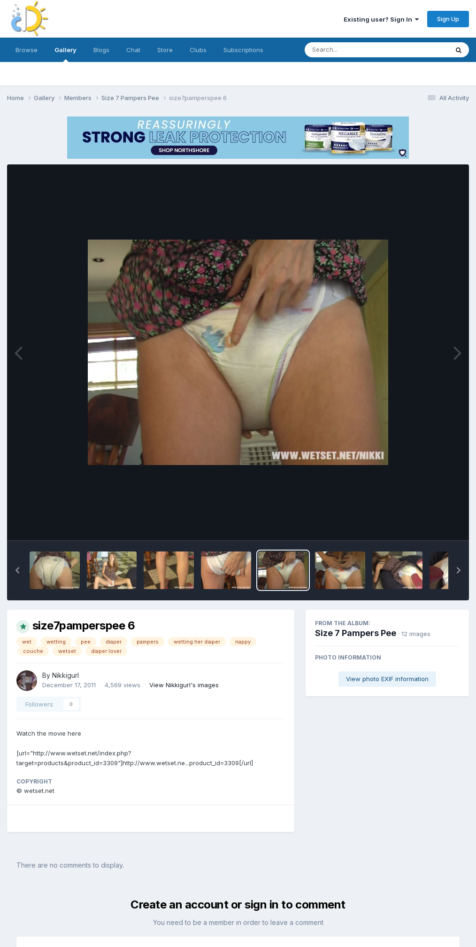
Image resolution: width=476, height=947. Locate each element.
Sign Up (448, 19)
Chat (133, 50)
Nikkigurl (65, 675)
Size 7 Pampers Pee (355, 633)
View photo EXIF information (387, 679)
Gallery (65, 54)
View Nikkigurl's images (184, 685)
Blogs (101, 50)
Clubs (198, 50)
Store (165, 50)
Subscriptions (243, 50)
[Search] (351, 49)
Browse (26, 50)
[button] (17, 570)
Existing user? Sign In (381, 19)
